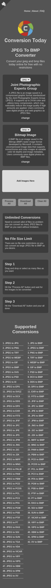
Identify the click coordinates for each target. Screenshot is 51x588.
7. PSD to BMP (35, 372)
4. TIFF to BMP (35, 358)
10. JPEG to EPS (11, 387)
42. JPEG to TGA (11, 542)
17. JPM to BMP (36, 421)
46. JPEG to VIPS (11, 561)
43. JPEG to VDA (11, 547)
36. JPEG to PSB (11, 513)
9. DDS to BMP (35, 382)
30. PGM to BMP (36, 484)
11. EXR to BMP (36, 391)
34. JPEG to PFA (11, 503)
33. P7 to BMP (35, 498)
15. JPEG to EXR (11, 411)
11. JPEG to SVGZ (12, 391)
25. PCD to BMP (36, 459)
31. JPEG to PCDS (12, 488)
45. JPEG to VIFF (11, 556)
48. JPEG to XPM (11, 571)
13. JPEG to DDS (11, 401)
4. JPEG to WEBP (12, 358)
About (35, 11)
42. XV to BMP (35, 542)
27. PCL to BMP (36, 469)
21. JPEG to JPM (11, 440)
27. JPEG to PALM (12, 469)
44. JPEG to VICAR (12, 551)
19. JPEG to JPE (11, 430)
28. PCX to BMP (36, 474)
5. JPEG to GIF (10, 362)
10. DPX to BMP (36, 387)
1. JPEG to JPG (10, 343)
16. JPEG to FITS (11, 416)
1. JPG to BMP (35, 343)
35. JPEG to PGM (11, 508)
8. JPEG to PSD (11, 377)
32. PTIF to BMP (36, 493)
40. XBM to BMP (36, 532)
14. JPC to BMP (36, 406)
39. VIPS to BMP (36, 527)
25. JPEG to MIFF (12, 459)
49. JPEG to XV (10, 576)
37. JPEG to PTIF (11, 518)
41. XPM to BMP (36, 537)
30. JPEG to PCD (11, 484)
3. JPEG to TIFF (11, 353)
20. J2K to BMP (36, 435)
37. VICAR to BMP (37, 518)
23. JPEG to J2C (11, 450)
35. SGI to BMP (35, 508)
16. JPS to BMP (36, 416)
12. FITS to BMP (36, 396)
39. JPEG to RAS (11, 527)
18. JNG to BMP (36, 425)
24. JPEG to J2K (11, 454)
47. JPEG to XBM (11, 566)
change (25, 118)
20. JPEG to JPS (11, 435)
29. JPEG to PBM (11, 479)
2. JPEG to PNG (11, 348)
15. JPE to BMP (36, 411)
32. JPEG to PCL (11, 493)
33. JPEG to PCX (11, 498)
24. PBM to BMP (36, 454)
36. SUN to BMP (36, 513)
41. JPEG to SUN (11, 537)
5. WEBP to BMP (36, 362)
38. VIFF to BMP (36, 522)
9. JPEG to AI (9, 382)
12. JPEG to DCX (11, 396)
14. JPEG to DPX (11, 406)
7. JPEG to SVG (11, 372)
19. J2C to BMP (36, 430)
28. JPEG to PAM (11, 474)
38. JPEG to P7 (10, 522)
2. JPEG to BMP (36, 348)
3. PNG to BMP (35, 353)
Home (27, 11)
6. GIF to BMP (35, 367)
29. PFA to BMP (36, 479)
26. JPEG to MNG (12, 464)
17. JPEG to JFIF (11, 421)
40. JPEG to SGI (11, 532)
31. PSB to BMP (36, 488)
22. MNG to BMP (36, 445)
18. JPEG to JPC (11, 425)
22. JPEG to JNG (11, 445)
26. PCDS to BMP (37, 464)
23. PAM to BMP (36, 450)
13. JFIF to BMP (36, 401)
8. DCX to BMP (35, 377)
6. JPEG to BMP (11, 367)
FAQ (42, 11)
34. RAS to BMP (36, 503)
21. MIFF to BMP (36, 440)
